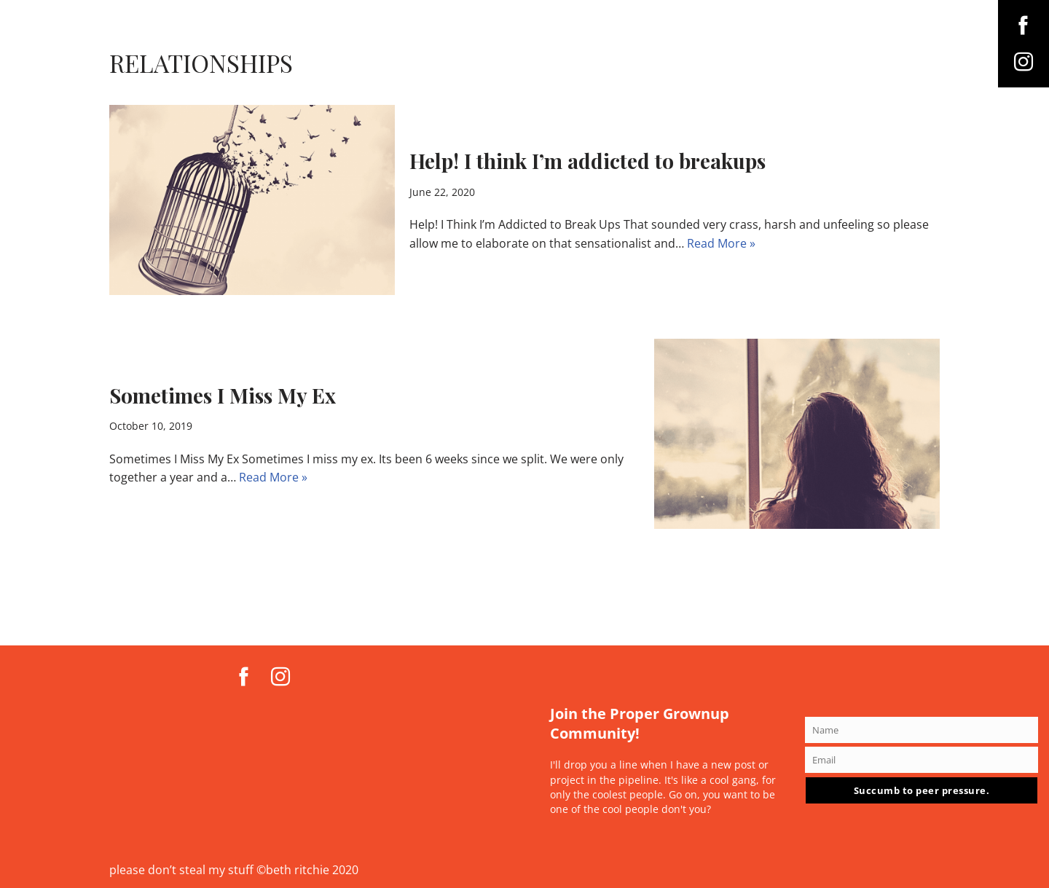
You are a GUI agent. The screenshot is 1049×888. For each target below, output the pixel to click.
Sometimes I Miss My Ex (222, 395)
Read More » (721, 243)
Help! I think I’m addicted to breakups (587, 160)
